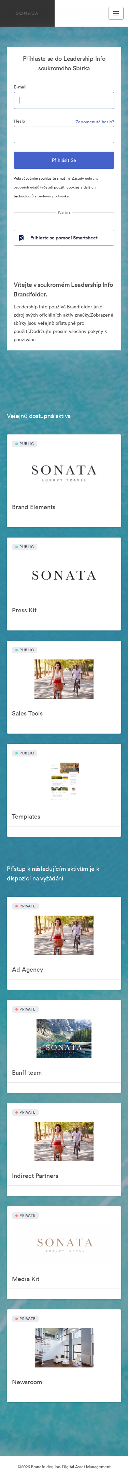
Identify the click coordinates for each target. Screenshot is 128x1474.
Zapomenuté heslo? (94, 122)
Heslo (19, 121)
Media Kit (25, 1279)
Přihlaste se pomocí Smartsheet (57, 237)
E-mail (20, 87)
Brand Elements (33, 507)
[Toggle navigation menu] (116, 13)
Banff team (27, 1072)
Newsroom (27, 1382)
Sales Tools (27, 713)
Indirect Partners (35, 1176)
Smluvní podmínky (53, 196)
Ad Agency (27, 969)
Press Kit (24, 610)
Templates (26, 816)
